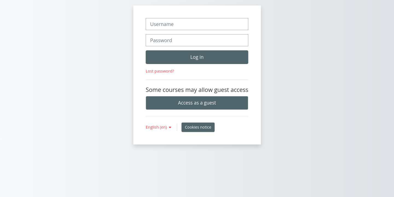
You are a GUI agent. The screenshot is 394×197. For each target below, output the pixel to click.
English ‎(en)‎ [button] (157, 127)
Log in (197, 57)
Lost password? (160, 71)
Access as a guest (197, 102)
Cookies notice (198, 127)
